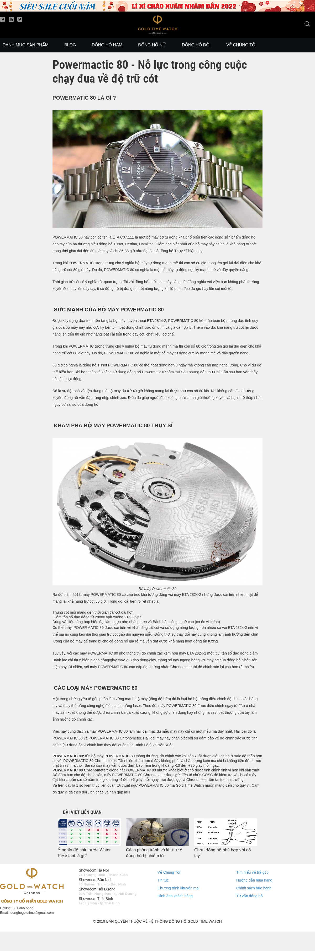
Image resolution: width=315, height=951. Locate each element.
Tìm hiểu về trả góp (252, 872)
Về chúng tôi (241, 45)
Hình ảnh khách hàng (175, 896)
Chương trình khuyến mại (179, 888)
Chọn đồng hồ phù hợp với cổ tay (222, 853)
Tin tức (163, 880)
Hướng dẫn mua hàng (254, 880)
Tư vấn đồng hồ (249, 896)
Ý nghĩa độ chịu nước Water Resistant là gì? (84, 853)
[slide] (157, 10)
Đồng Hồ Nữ (152, 45)
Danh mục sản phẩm (26, 45)
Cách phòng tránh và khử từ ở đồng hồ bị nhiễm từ (154, 853)
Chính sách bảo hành (253, 888)
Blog (70, 45)
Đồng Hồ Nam (107, 45)
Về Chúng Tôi (169, 872)
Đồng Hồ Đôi (196, 45)
